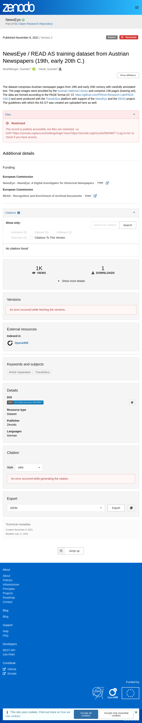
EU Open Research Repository (33, 23)
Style (10, 467)
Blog (5, 616)
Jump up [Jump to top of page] (69, 550)
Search (127, 225)
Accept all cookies (86, 714)
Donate (9, 673)
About (6, 575)
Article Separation (20, 372)
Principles (9, 588)
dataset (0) (41, 232)
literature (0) (19, 232)
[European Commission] (130, 698)
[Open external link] (108, 183)
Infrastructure (11, 584)
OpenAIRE (21, 342)
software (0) (63, 232)
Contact (7, 601)
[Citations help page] (19, 212)
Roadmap (9, 597)
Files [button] (70, 114)
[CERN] (98, 698)
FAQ (5, 635)
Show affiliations (128, 75)
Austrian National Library (72, 90)
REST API (9, 650)
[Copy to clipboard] (132, 402)
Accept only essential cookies (116, 714)
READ (122, 98)
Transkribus (53, 98)
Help (6, 631)
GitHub (9, 669)
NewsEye (14, 20)
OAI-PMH (9, 654)
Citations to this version (50, 237)
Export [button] (116, 508)
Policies (7, 580)
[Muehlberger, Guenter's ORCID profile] (33, 69)
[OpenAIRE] (113, 698)
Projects (8, 593)
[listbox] (29, 467)
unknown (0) (19, 237)
